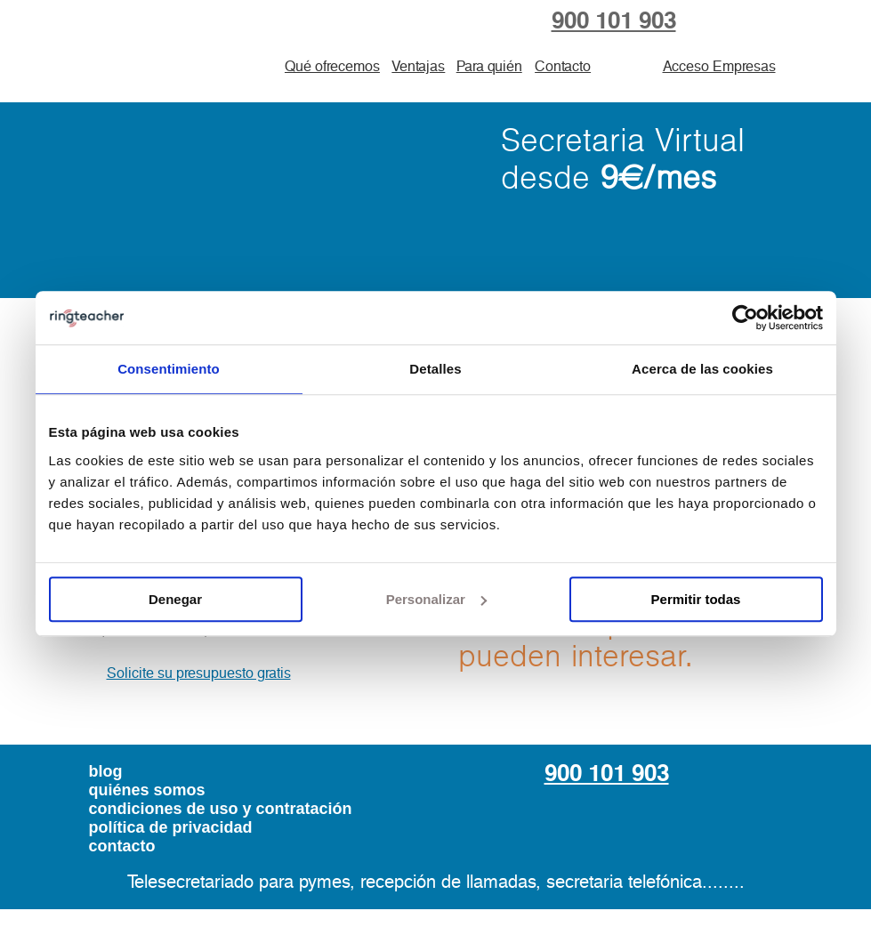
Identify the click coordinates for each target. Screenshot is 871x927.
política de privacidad (171, 827)
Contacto (563, 67)
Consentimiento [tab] (168, 368)
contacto (122, 846)
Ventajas (418, 67)
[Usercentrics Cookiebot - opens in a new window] (745, 317)
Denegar (175, 599)
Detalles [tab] (435, 368)
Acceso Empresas (719, 67)
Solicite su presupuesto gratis (199, 673)
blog (106, 771)
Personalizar (436, 599)
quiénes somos (147, 790)
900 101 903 (614, 21)
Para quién (489, 67)
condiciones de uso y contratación (220, 809)
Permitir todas (696, 599)
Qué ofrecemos (332, 67)
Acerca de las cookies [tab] (702, 368)
